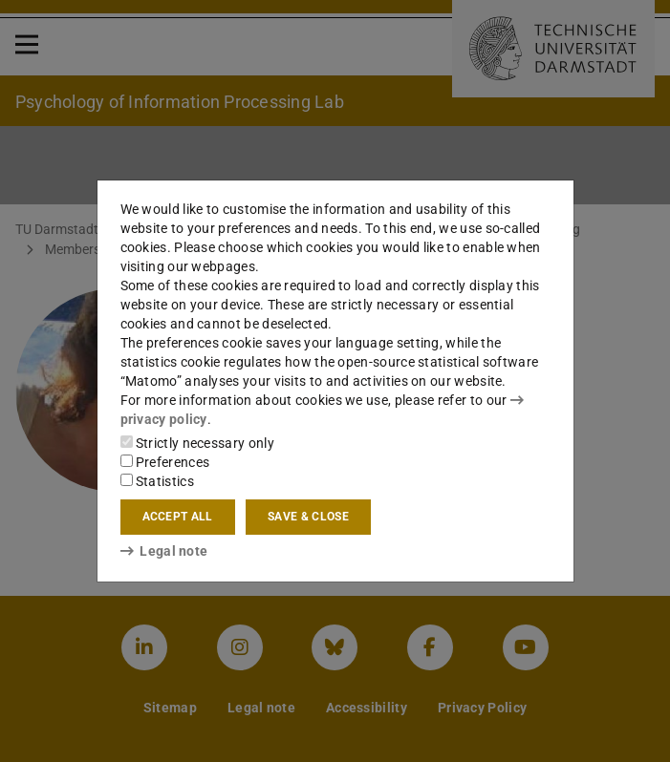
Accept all (177, 516)
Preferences (165, 462)
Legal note (164, 551)
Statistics (157, 481)
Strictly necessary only (197, 443)
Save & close (308, 516)
